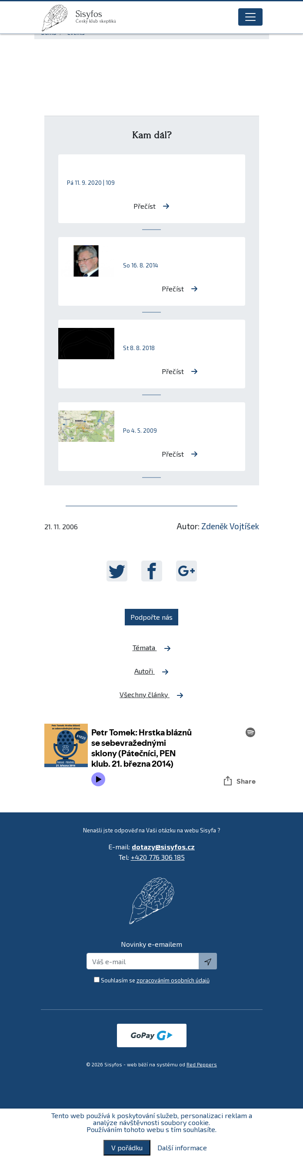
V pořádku (127, 1147)
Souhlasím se (155, 980)
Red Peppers (201, 1064)
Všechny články (151, 694)
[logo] (58, 18)
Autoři (151, 671)
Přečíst (151, 206)
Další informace (182, 1147)
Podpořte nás (151, 617)
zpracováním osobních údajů (173, 980)
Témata (152, 647)
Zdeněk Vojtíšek (230, 526)
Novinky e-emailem (151, 944)
